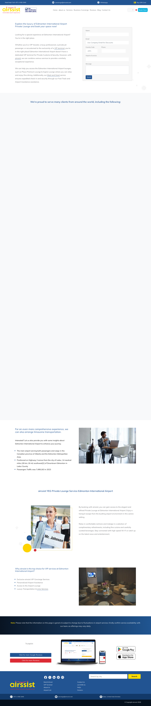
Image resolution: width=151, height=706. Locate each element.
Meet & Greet (48, 682)
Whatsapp (102, 2)
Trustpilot (29, 643)
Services (69, 10)
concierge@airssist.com (61, 2)
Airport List (47, 690)
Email (87, 39)
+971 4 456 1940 (18, 696)
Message (89, 64)
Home (55, 10)
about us (62, 10)
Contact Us (106, 10)
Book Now (143, 10)
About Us (47, 687)
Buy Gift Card (140, 2)
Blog (99, 10)
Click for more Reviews (30, 660)
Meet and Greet (53, 75)
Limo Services (42, 589)
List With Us (81, 685)
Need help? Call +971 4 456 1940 (15, 2)
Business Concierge (81, 10)
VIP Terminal (48, 685)
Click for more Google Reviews (30, 655)
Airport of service (91, 55)
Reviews (93, 10)
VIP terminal (60, 48)
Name (88, 30)
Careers (80, 690)
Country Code (90, 47)
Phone (103, 47)
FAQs (79, 687)
